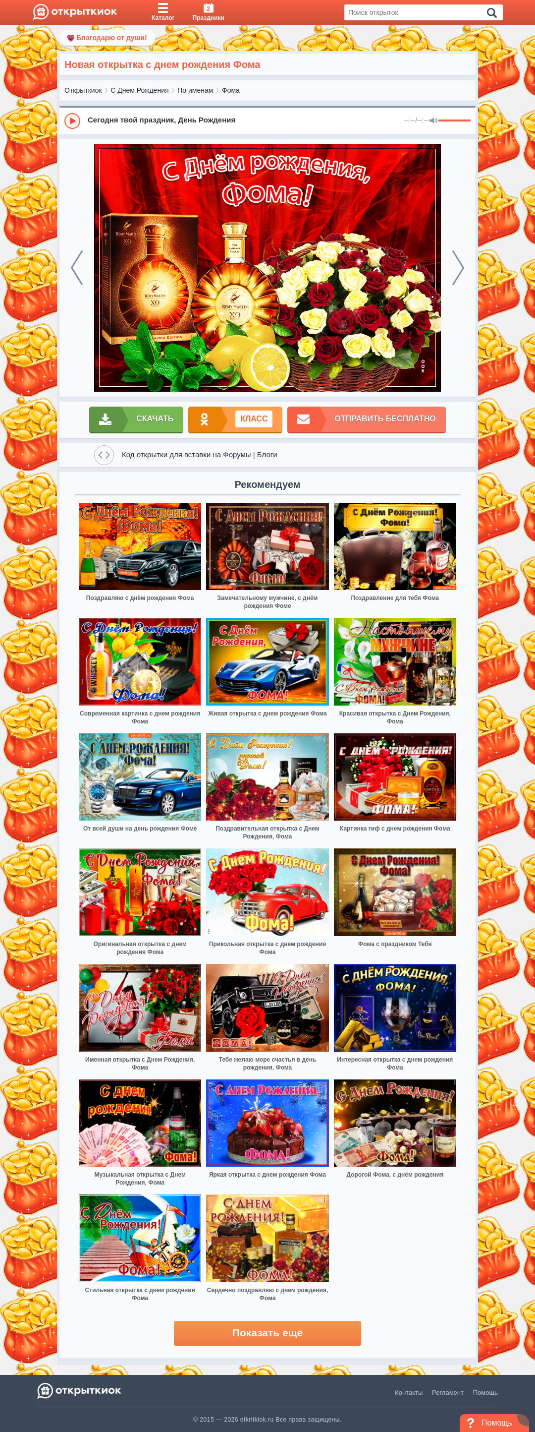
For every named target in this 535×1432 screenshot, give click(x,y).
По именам (195, 90)
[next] (458, 268)
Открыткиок (83, 90)
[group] (267, 120)
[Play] (72, 121)
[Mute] (433, 121)
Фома (231, 90)
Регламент (448, 1392)
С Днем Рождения (139, 90)
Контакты (409, 1392)
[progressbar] (454, 121)
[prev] (77, 268)
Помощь (485, 1392)
